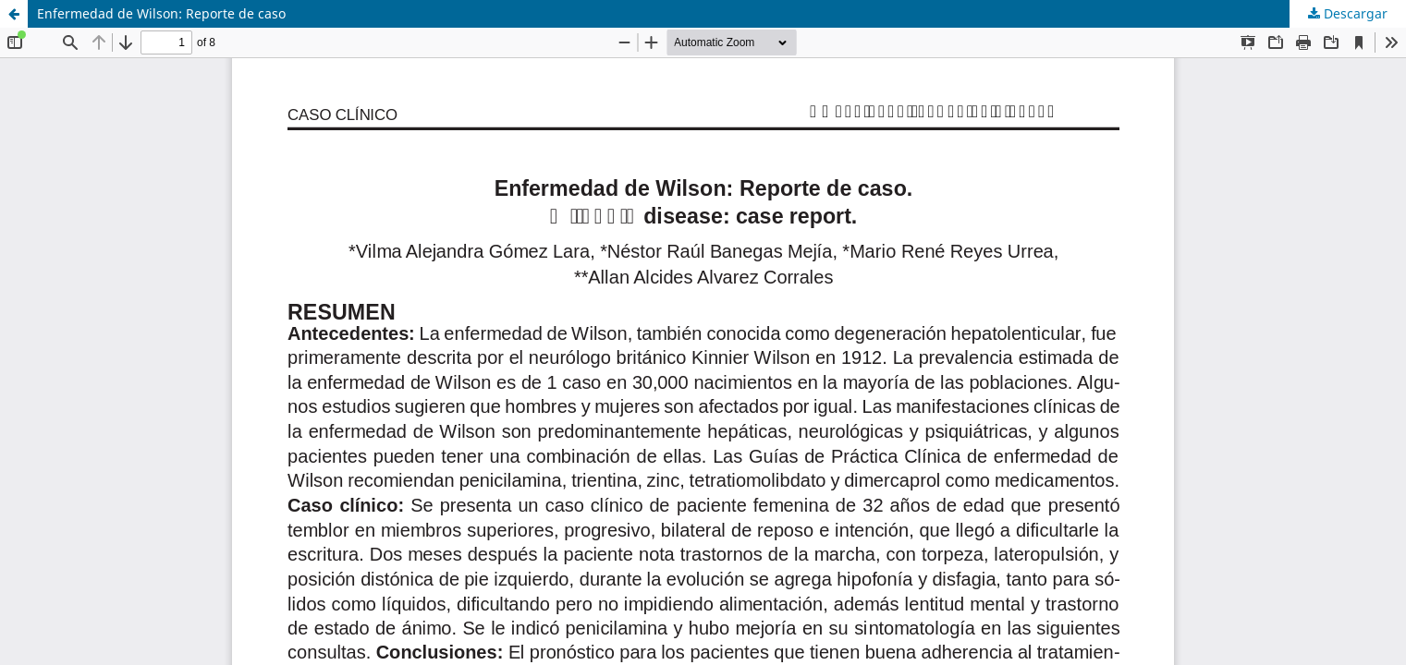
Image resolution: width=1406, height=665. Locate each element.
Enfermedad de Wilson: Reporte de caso (161, 13)
